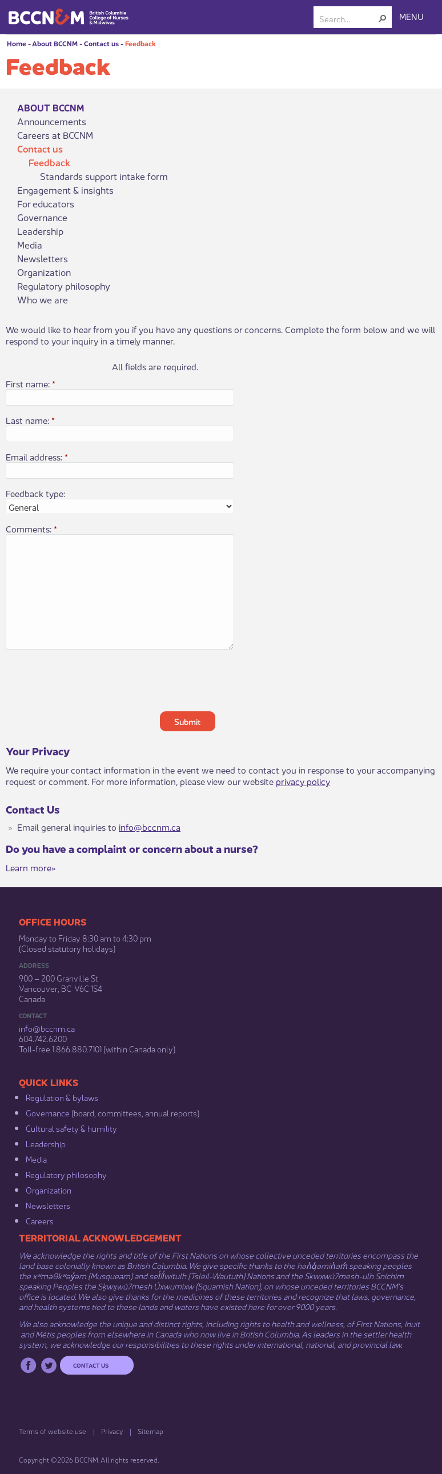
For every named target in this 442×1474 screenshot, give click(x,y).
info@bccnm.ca (149, 826)
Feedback (140, 43)
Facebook (28, 1365)
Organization (44, 272)
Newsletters (42, 258)
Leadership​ (46, 1143)
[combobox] (348, 18)
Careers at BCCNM (55, 135)
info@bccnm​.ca (47, 1028)
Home (16, 43)
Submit (187, 721)
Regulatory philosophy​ (66, 1174)
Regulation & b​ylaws (62, 1097)
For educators (45, 203)
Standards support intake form (104, 176)
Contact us (101, 43)
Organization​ (48, 1189)
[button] (382, 18)
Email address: (37, 456)
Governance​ (48, 1112)
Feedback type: (35, 493)
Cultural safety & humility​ (71, 1127)
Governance (42, 217)
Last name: (30, 420)
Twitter (48, 1365)
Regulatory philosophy (63, 286)
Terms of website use (52, 1430)
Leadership (40, 231)
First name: (30, 383)
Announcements (51, 121)
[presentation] (246, 680)
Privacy (112, 1430)
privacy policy (303, 780)
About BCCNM (55, 43)
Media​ (36, 1158)
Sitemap (150, 1430)
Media (29, 244)
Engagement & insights (65, 190)
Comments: (31, 528)
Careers (40, 1220)
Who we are (42, 299)
